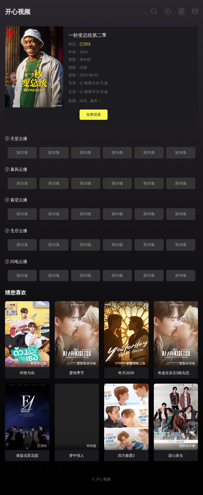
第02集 (54, 152)
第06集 (181, 152)
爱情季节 (76, 373)
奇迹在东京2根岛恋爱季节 (179, 373)
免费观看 (93, 114)
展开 (96, 101)
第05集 (149, 152)
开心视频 (17, 11)
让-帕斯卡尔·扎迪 (94, 83)
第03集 (85, 152)
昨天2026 (126, 373)
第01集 (22, 152)
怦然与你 (27, 373)
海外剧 (85, 59)
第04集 (117, 152)
